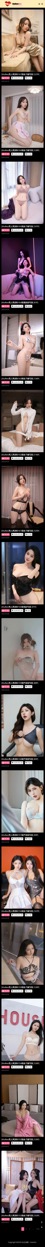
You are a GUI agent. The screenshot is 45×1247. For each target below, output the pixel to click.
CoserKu (33, 1242)
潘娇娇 (29, 306)
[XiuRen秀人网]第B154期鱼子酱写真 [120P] (20, 1063)
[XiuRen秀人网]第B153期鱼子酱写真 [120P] (20, 1139)
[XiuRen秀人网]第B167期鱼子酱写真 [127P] (20, 74)
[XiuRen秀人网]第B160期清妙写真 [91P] (18, 607)
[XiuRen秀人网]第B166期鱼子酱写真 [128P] (20, 150)
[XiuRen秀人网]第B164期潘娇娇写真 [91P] (19, 302)
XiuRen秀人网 (17, 78)
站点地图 (25, 1242)
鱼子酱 (29, 78)
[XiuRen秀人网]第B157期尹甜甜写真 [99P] (19, 835)
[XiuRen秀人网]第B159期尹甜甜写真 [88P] (19, 683)
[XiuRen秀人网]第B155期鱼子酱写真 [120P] (20, 987)
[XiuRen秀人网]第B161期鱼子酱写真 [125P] (20, 530)
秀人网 (5, 78)
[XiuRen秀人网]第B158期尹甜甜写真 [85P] (19, 759)
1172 (37, 1229)
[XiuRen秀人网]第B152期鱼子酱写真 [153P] (20, 1215)
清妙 (28, 610)
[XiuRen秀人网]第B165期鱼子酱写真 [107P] (20, 226)
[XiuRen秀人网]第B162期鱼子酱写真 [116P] (20, 454)
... (33, 1229)
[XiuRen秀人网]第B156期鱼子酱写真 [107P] (20, 911)
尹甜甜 (29, 687)
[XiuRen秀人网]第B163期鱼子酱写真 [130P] (20, 378)
